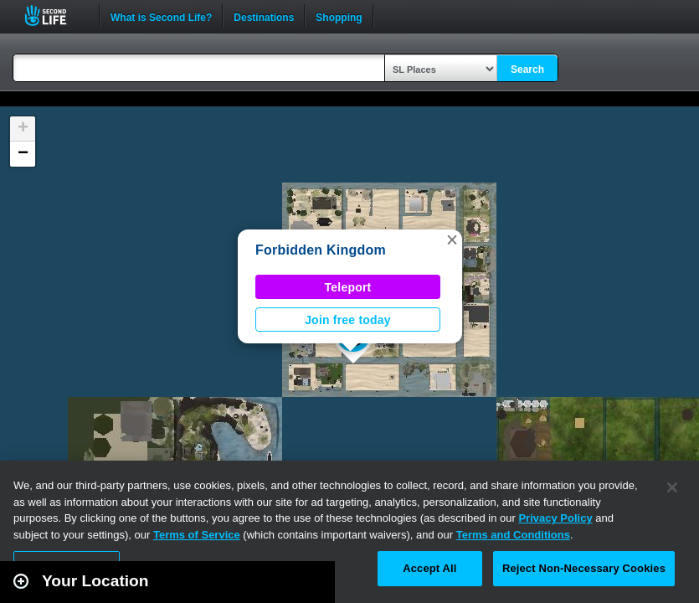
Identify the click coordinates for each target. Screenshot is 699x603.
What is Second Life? (161, 16)
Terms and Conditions (513, 534)
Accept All (429, 568)
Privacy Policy (555, 518)
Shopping (339, 16)
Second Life (54, 15)
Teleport (348, 287)
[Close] (672, 487)
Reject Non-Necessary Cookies (584, 568)
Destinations (264, 16)
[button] (452, 239)
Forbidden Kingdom (320, 250)
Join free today (348, 320)
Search (527, 69)
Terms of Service (196, 534)
